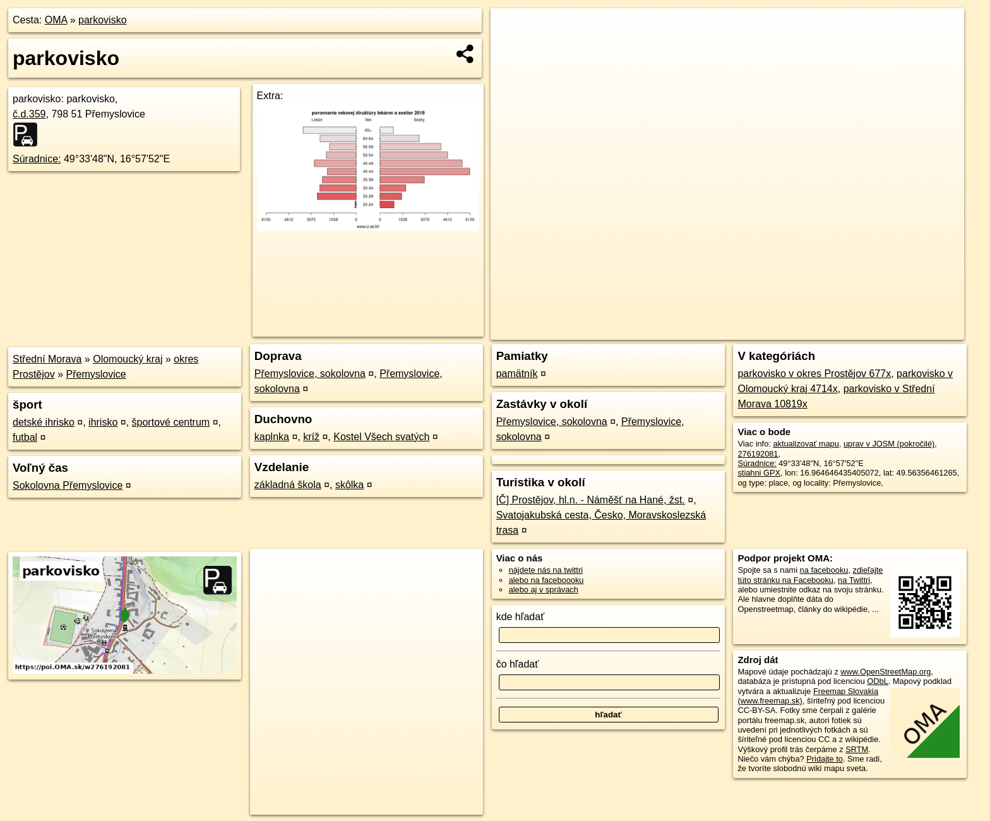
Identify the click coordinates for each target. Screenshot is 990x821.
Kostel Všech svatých (381, 436)
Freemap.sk (814, 330)
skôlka (349, 484)
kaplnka (271, 436)
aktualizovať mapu (805, 443)
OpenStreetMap (748, 330)
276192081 (757, 453)
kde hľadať (520, 616)
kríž (311, 436)
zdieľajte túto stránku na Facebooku (810, 574)
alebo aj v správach (543, 589)
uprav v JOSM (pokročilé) (889, 443)
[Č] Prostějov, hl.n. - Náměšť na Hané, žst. (590, 499)
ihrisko (102, 422)
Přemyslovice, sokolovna (310, 373)
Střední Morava (47, 359)
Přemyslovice (96, 374)
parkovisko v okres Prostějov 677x (814, 373)
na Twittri (854, 580)
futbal (25, 437)
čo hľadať (517, 664)
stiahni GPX (758, 472)
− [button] (512, 49)
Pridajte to (824, 759)
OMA (56, 20)
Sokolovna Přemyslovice (67, 485)
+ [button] (512, 29)
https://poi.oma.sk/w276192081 (908, 330)
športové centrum (171, 422)
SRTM (856, 749)
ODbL (877, 681)
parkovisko (102, 20)
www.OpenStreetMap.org (885, 671)
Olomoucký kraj (127, 359)
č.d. (29, 114)
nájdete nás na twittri (546, 570)
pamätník (517, 373)
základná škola (287, 484)
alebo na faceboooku (546, 580)
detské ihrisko (44, 422)
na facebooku (824, 570)
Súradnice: (37, 158)
